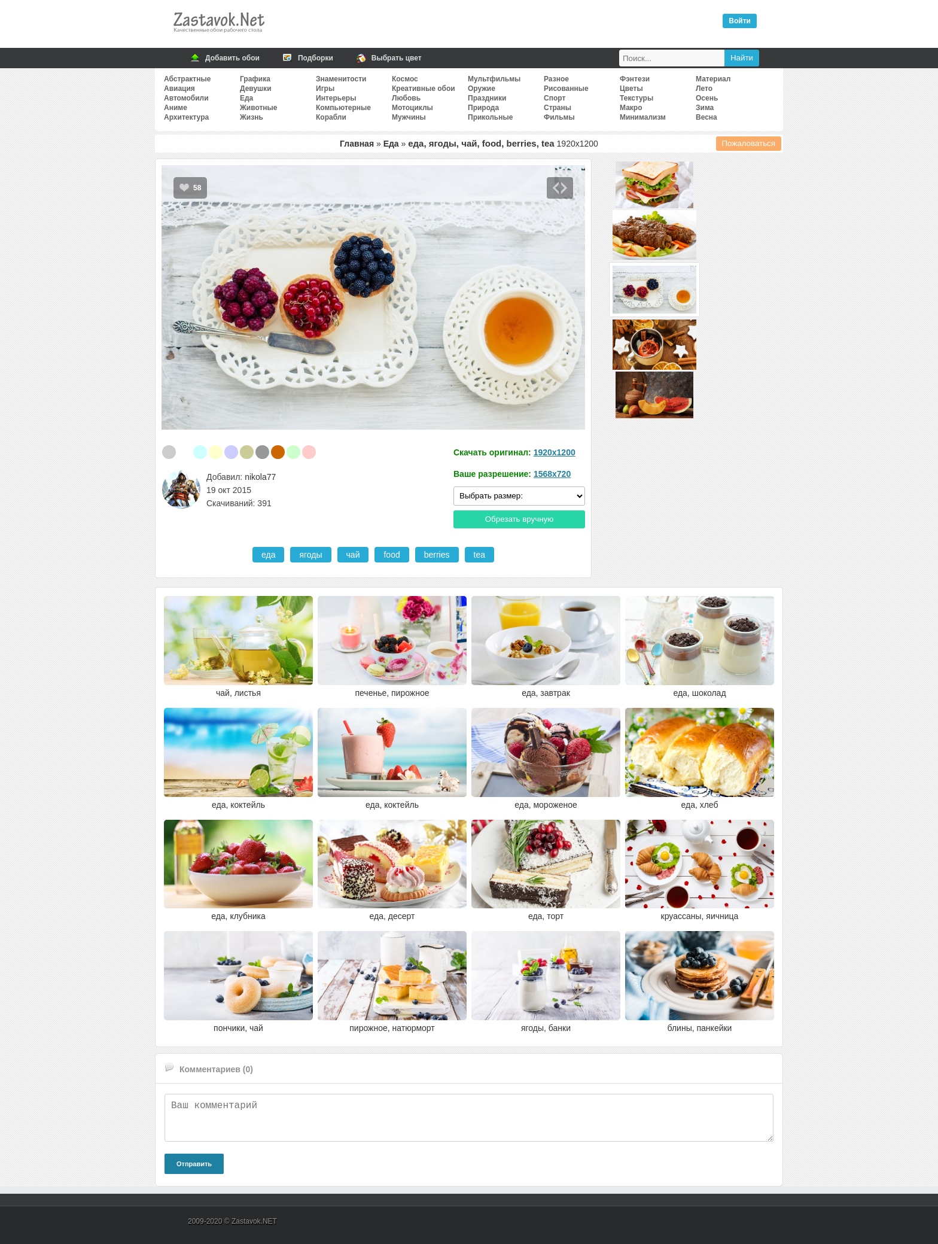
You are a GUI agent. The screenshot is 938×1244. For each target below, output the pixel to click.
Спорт (554, 98)
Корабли (331, 117)
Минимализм (643, 117)
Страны (557, 108)
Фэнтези (635, 79)
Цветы (631, 88)
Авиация (179, 88)
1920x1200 (554, 452)
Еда (246, 98)
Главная (357, 143)
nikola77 (260, 477)
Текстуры (636, 98)
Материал (713, 79)
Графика (255, 79)
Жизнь (251, 117)
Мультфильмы (494, 79)
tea (479, 554)
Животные (259, 108)
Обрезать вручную (519, 519)
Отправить (194, 1163)
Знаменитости (341, 79)
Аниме (175, 108)
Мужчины (409, 117)
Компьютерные (343, 108)
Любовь (406, 98)
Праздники (487, 98)
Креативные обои (423, 88)
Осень (707, 98)
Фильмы (559, 117)
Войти (740, 21)
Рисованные (566, 88)
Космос (405, 79)
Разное (556, 79)
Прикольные (490, 117)
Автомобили (186, 98)
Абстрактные (187, 79)
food (391, 554)
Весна (706, 117)
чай (353, 554)
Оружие (481, 88)
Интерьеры (336, 98)
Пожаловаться (749, 143)
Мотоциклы (412, 108)
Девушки (256, 88)
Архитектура (186, 117)
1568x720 (552, 474)
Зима (705, 108)
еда (268, 554)
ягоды (310, 554)
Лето (704, 88)
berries (437, 554)
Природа (483, 108)
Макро (631, 108)
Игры (325, 88)
